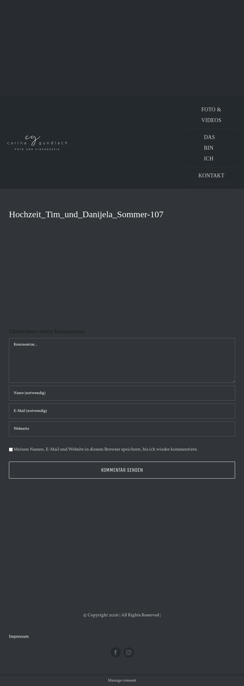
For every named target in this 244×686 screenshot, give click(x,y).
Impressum (19, 636)
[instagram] (129, 652)
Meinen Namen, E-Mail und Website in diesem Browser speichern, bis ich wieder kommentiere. (106, 449)
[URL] (122, 428)
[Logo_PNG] (37, 138)
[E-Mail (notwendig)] (122, 411)
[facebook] (116, 652)
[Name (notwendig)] (122, 393)
